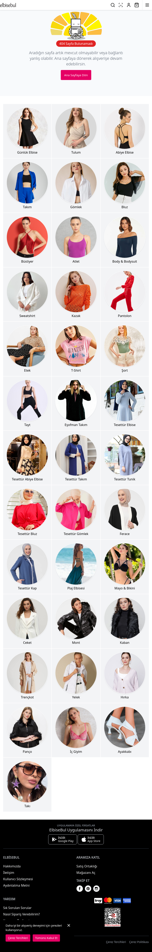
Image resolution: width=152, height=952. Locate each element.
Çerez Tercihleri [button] (116, 942)
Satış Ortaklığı (86, 866)
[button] (69, 932)
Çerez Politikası (139, 942)
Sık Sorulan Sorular (17, 908)
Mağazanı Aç (85, 872)
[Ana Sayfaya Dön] (8, 5)
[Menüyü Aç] (147, 5)
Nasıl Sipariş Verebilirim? (21, 914)
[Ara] (113, 5)
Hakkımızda (12, 866)
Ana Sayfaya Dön (76, 75)
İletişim (8, 872)
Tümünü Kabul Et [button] (46, 938)
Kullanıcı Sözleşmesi (18, 879)
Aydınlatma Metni (16, 885)
